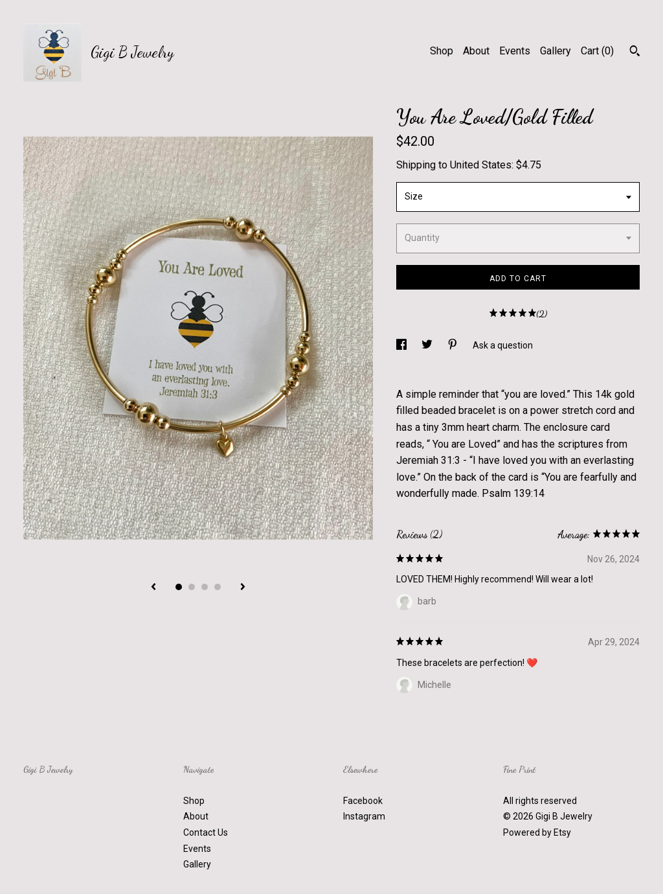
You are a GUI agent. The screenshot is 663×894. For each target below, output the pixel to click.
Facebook (363, 801)
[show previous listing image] (153, 587)
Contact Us (205, 832)
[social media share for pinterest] (453, 345)
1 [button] (178, 587)
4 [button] (217, 587)
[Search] (635, 52)
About (476, 51)
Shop (441, 51)
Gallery (555, 51)
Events (514, 51)
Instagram (364, 816)
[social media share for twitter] (427, 345)
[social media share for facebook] (402, 345)
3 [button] (204, 587)
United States (480, 165)
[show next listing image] (243, 587)
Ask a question (503, 345)
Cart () (597, 51)
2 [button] (191, 587)
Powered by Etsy (537, 832)
